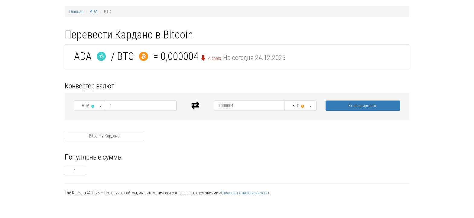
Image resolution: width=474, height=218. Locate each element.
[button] (90, 106)
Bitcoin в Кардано (104, 136)
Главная (76, 11)
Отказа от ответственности (244, 192)
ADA (94, 11)
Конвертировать (363, 105)
